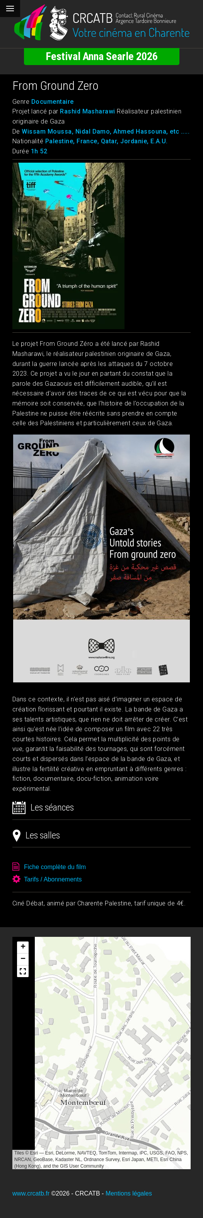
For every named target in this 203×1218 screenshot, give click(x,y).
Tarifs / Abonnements (53, 879)
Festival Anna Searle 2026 (102, 56)
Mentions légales (129, 1193)
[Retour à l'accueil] (101, 22)
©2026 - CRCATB (75, 1193)
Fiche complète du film (55, 867)
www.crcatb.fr (30, 1193)
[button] (23, 947)
